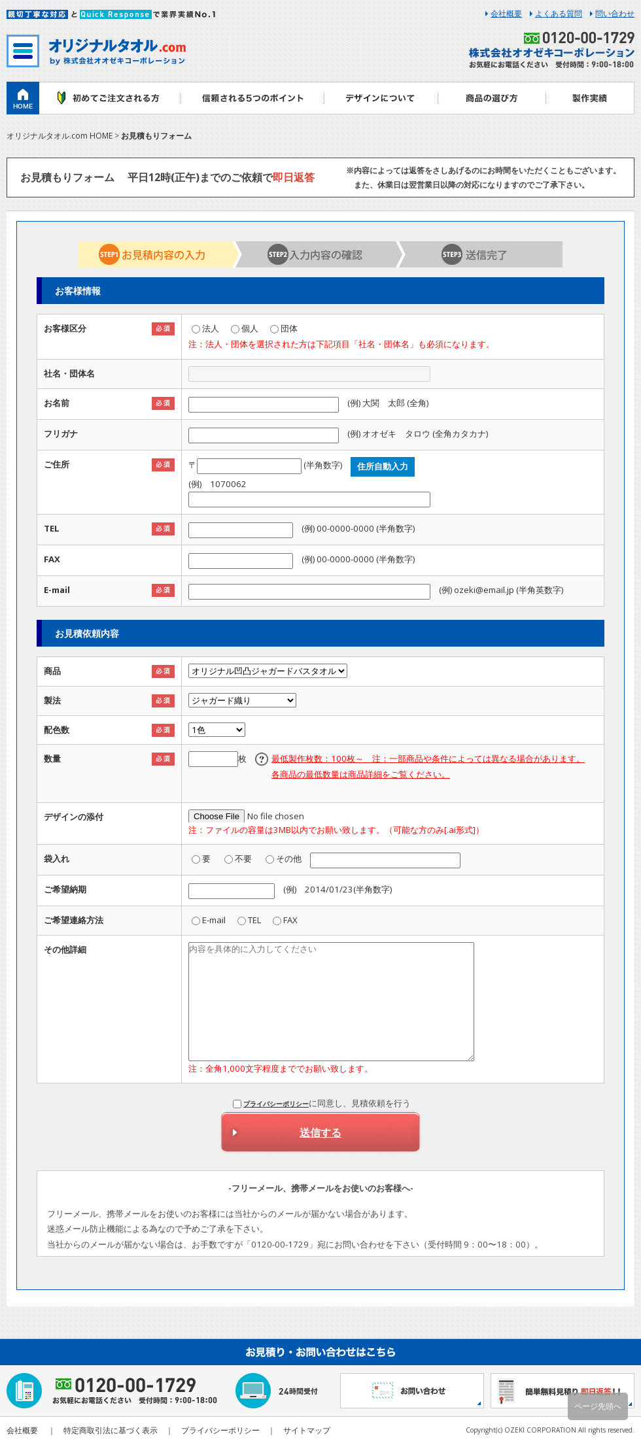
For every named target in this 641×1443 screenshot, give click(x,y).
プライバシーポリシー (276, 1103)
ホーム (23, 98)
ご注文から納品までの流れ (252, 98)
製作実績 (590, 98)
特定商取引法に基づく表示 (110, 1430)
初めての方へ (109, 98)
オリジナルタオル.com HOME (60, 135)
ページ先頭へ (597, 1406)
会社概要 (506, 14)
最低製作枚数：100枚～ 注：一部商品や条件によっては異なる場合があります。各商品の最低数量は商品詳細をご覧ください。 (428, 766)
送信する (320, 1132)
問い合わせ (614, 14)
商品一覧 (492, 98)
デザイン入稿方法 (381, 98)
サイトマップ (306, 1430)
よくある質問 (558, 14)
